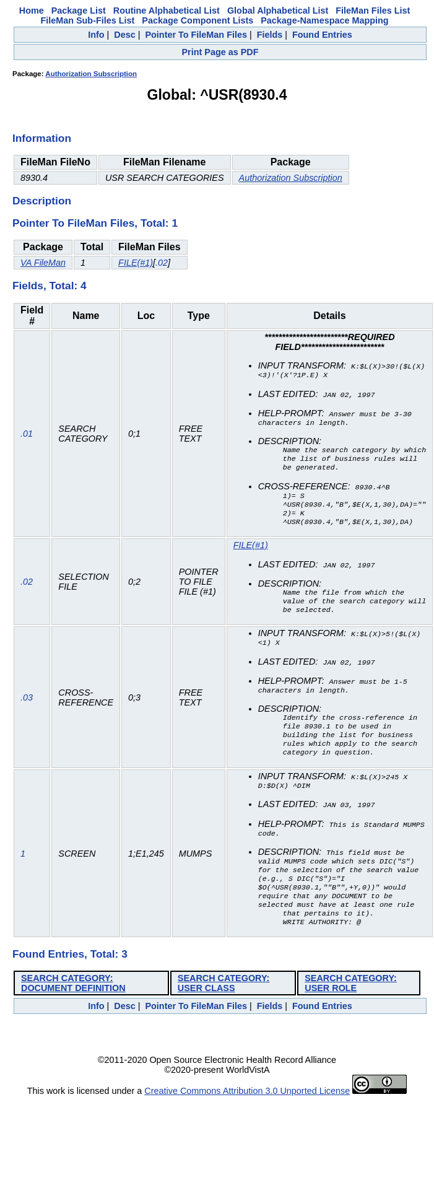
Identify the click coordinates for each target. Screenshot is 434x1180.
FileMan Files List (373, 10)
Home (31, 10)
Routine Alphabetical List (166, 10)
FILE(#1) (135, 263)
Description (41, 200)
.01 (26, 438)
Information (41, 138)
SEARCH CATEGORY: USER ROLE (350, 1011)
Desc (124, 35)
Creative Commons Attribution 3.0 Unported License (247, 1119)
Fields (270, 35)
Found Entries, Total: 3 (70, 982)
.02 (161, 263)
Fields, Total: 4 (49, 285)
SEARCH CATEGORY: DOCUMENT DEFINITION (73, 1011)
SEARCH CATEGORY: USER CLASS (223, 1011)
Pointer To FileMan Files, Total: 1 (95, 223)
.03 (26, 712)
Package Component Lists (197, 20)
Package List (78, 10)
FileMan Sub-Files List (87, 20)
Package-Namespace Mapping (324, 20)
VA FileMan (43, 263)
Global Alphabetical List (277, 10)
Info (96, 35)
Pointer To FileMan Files (195, 35)
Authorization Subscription (91, 73)
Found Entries (322, 35)
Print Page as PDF (220, 52)
